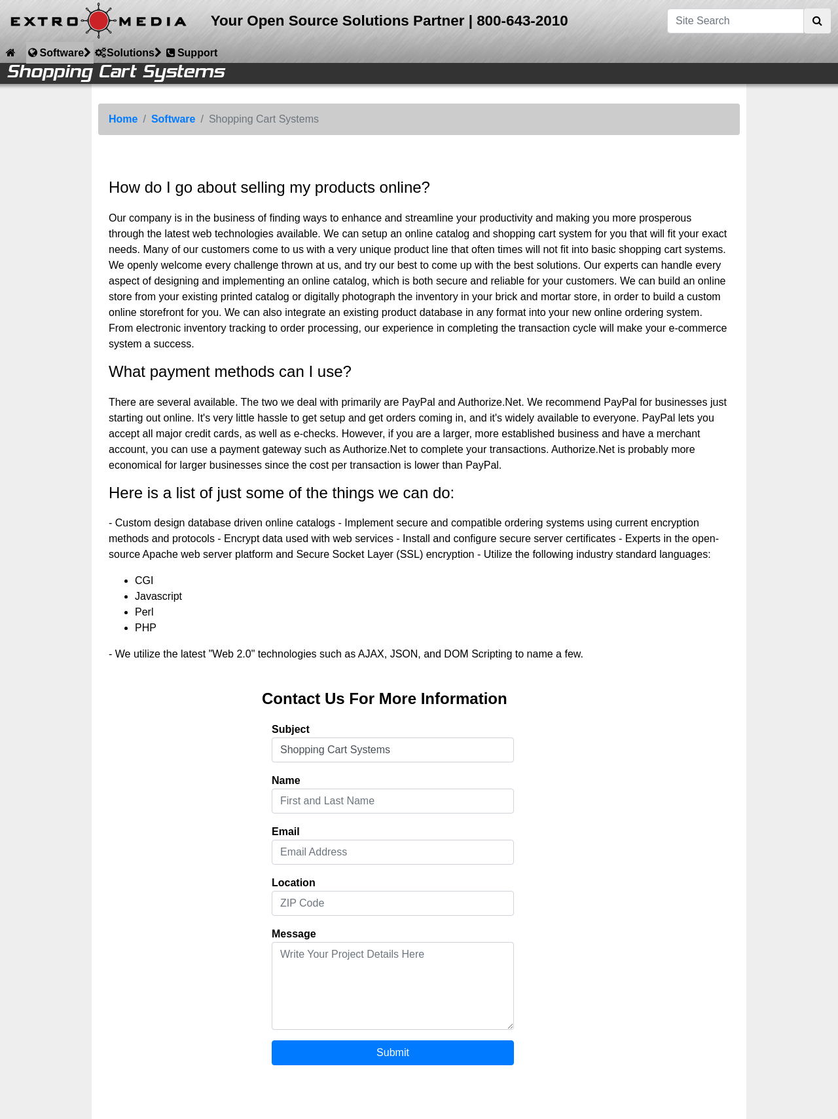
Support (190, 52)
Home (123, 119)
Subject (291, 729)
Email (286, 831)
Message (294, 933)
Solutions (128, 52)
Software (58, 52)
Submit (392, 1052)
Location (294, 882)
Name (286, 780)
